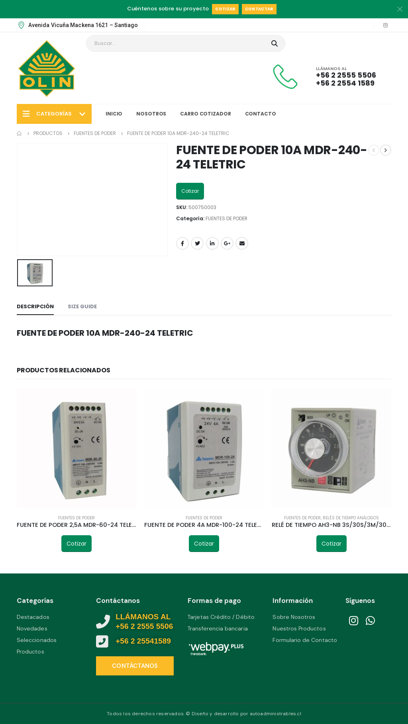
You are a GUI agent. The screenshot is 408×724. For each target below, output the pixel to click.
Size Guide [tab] (82, 306)
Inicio (114, 113)
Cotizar (225, 9)
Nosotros (151, 113)
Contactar (259, 9)
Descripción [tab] (35, 306)
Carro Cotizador (205, 113)
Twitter (197, 243)
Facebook (182, 243)
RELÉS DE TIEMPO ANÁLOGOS (351, 518)
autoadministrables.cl (275, 713)
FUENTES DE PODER (226, 218)
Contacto (260, 113)
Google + (227, 243)
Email (241, 243)
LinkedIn (212, 243)
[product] (76, 448)
